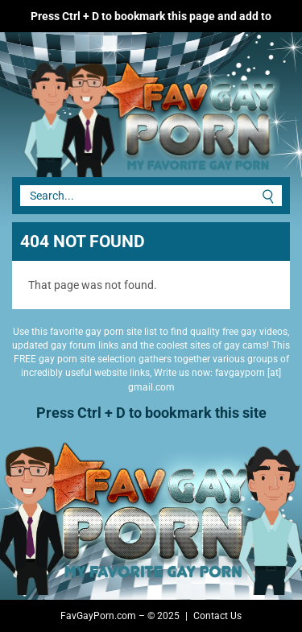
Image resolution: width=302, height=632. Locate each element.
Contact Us (217, 616)
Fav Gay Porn (121, 112)
